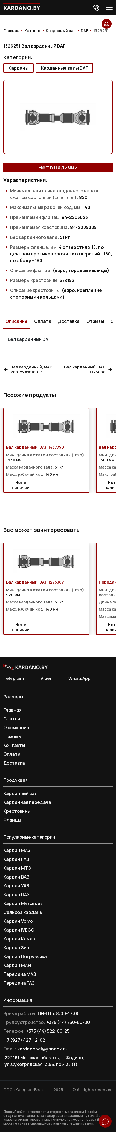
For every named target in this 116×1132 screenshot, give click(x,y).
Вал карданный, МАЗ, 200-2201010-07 (28, 370)
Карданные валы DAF (64, 68)
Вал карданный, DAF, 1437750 (35, 447)
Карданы (18, 68)
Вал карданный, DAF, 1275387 (35, 582)
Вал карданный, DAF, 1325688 (88, 370)
